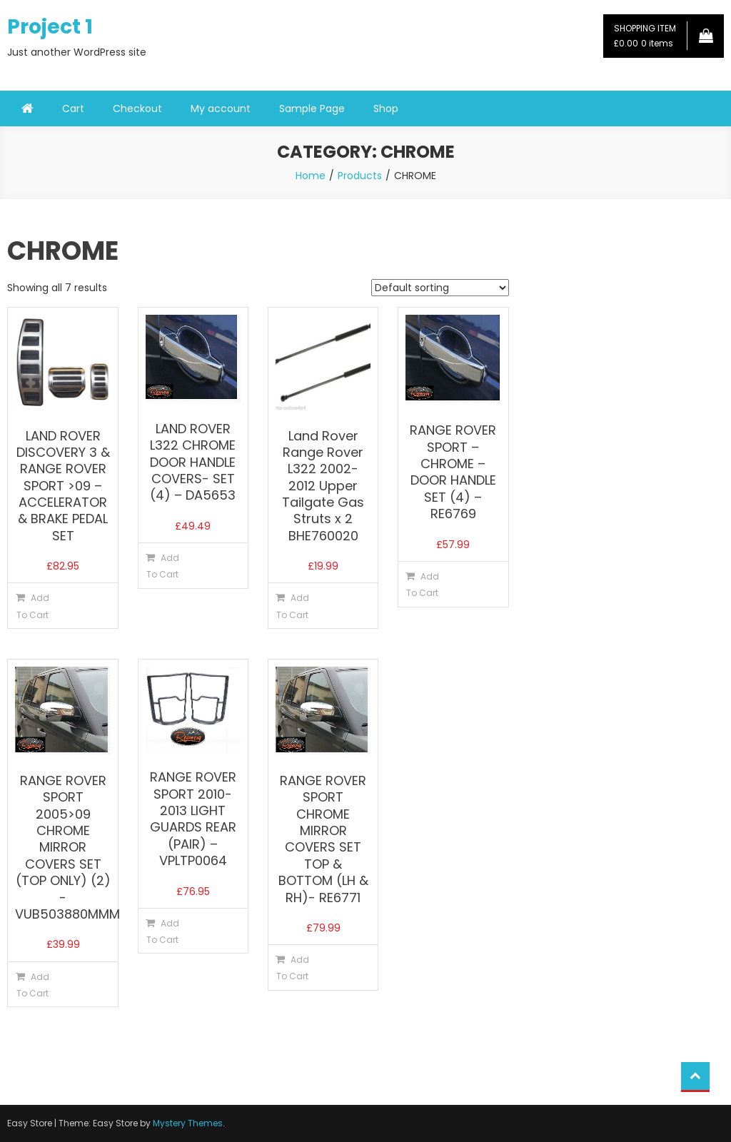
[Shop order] (440, 287)
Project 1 (50, 27)
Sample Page (312, 108)
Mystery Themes (188, 1123)
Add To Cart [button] (32, 606)
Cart (73, 108)
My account (221, 108)
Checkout (137, 108)
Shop (385, 108)
